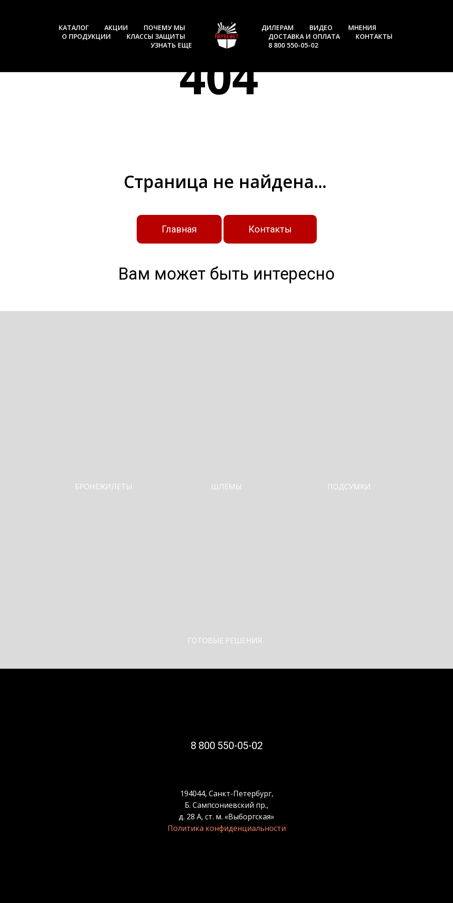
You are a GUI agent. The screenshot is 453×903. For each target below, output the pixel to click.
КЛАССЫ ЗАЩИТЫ (156, 36)
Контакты (270, 229)
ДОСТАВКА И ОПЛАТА (304, 36)
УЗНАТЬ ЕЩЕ (171, 45)
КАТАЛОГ (74, 27)
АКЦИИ (116, 27)
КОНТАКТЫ (374, 36)
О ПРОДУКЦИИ (86, 36)
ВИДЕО (320, 27)
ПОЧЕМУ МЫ (164, 27)
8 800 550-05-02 (293, 45)
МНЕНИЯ (362, 27)
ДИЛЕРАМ (277, 27)
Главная (179, 229)
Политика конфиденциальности (227, 828)
